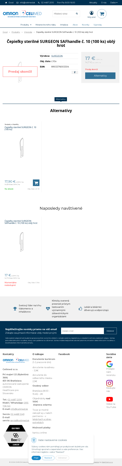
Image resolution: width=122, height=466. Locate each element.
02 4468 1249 (17, 414)
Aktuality (93, 2)
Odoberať (110, 331)
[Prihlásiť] (92, 14)
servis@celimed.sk (19, 420)
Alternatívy (100, 75)
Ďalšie (113, 2)
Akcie (75, 25)
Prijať (36, 458)
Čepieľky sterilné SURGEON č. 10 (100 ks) (20, 128)
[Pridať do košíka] (36, 182)
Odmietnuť (62, 458)
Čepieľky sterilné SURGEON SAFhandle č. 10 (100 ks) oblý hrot (21, 221)
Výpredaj (98, 25)
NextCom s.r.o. (107, 462)
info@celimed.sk (27, 2)
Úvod (11, 2)
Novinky (85, 25)
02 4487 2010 (47, 2)
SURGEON (57, 56)
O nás (103, 2)
